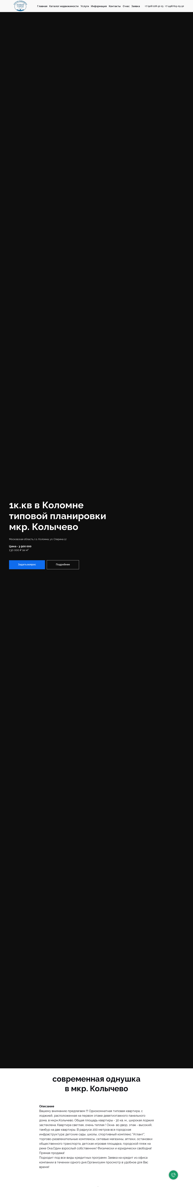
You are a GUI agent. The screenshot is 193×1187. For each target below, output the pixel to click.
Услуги (85, 6)
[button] (27, 564)
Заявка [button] (135, 6)
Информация (99, 6)
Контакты (115, 6)
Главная (42, 6)
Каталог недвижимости (64, 6)
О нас (126, 6)
